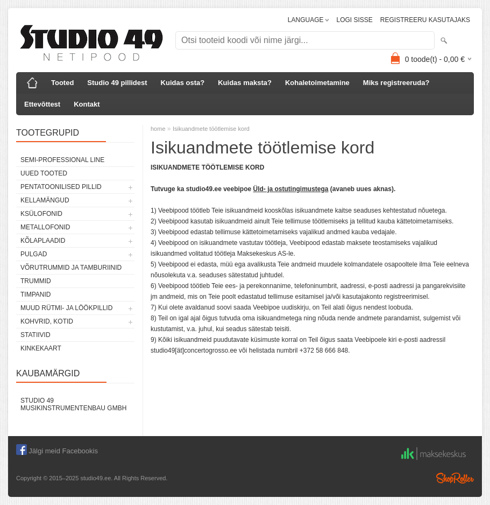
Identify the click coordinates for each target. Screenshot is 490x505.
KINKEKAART (40, 348)
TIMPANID (35, 294)
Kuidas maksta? (245, 83)
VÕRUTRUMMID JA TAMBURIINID (71, 267)
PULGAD (33, 254)
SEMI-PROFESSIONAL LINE (62, 160)
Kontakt (87, 104)
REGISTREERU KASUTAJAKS (425, 20)
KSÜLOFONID (41, 214)
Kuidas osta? (183, 83)
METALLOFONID (45, 227)
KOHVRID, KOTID (46, 321)
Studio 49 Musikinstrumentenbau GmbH (73, 404)
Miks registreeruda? (396, 83)
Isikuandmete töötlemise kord (211, 128)
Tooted (62, 83)
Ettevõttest (42, 104)
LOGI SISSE (354, 20)
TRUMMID (35, 281)
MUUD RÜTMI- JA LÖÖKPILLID (66, 308)
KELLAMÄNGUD (44, 200)
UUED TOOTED (43, 173)
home (158, 128)
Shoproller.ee (455, 478)
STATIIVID (35, 335)
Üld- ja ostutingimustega (291, 189)
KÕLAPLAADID (42, 240)
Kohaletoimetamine (317, 83)
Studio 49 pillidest (117, 83)
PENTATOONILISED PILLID (61, 187)
